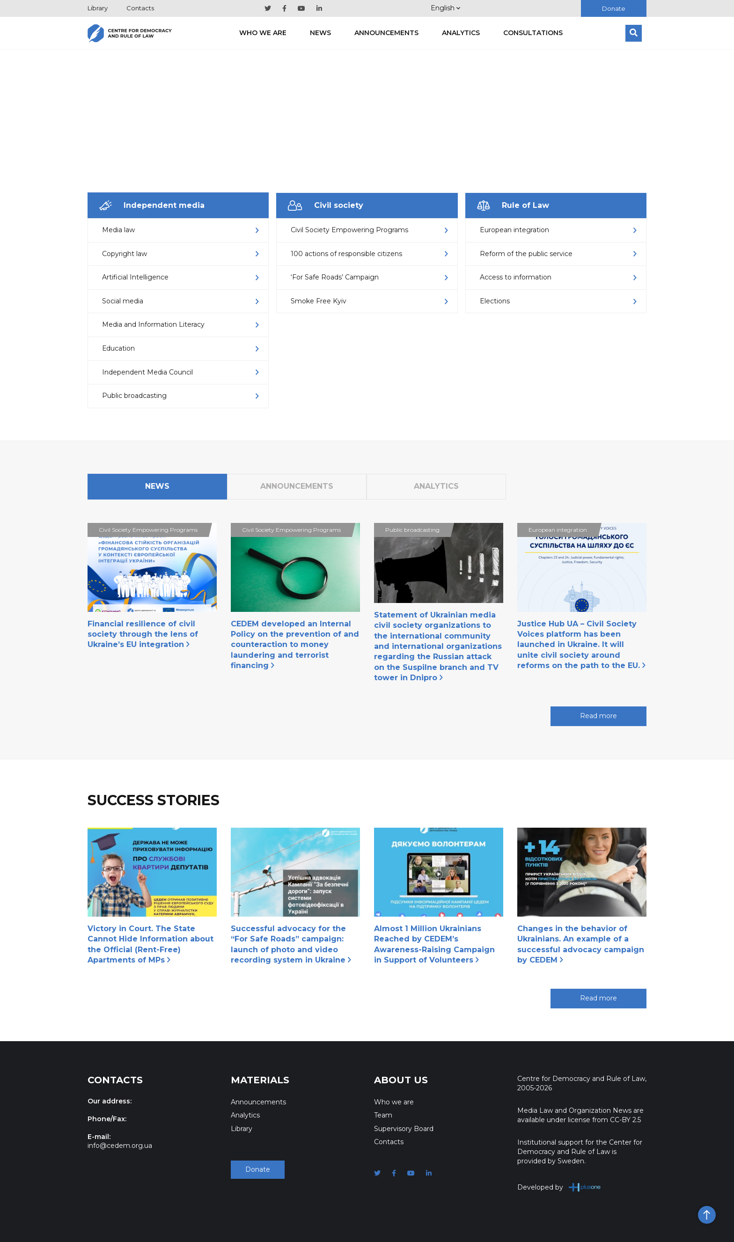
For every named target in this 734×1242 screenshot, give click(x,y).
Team (383, 1115)
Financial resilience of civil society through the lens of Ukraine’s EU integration (143, 634)
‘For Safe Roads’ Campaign (369, 277)
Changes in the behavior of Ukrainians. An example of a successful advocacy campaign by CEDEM (580, 944)
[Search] (633, 33)
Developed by (559, 1187)
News (320, 33)
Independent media (152, 205)
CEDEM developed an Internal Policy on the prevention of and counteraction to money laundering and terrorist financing (295, 644)
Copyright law (180, 254)
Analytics (461, 33)
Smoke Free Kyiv (369, 301)
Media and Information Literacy (180, 324)
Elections (558, 301)
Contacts (140, 8)
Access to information (558, 277)
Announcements (386, 33)
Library (98, 8)
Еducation (180, 348)
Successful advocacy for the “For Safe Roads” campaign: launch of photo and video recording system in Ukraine (291, 944)
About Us (401, 1080)
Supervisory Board (403, 1128)
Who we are (262, 33)
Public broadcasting (180, 395)
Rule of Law (513, 205)
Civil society (325, 205)
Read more (598, 716)
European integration (558, 230)
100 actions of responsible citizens (369, 254)
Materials (260, 1080)
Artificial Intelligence (180, 277)
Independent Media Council (180, 372)
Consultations (533, 33)
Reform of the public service (558, 254)
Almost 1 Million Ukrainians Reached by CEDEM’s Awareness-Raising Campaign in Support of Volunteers (434, 944)
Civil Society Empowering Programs (369, 230)
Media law (180, 230)
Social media (180, 301)
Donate (613, 8)
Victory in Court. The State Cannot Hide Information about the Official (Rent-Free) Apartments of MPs (150, 944)
